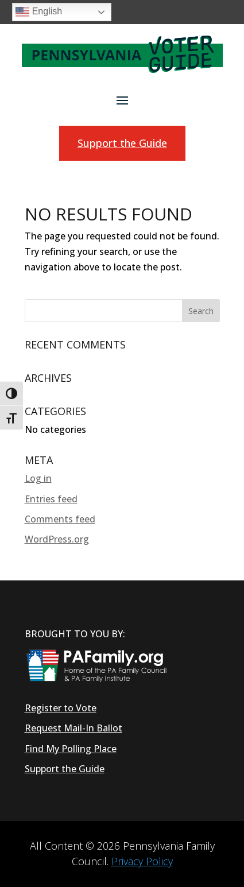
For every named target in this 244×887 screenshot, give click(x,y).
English (39, 12)
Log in (38, 478)
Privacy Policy (142, 861)
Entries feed (51, 499)
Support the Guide (122, 143)
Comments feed (60, 519)
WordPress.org (57, 539)
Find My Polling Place (71, 748)
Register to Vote (60, 708)
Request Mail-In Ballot (73, 728)
